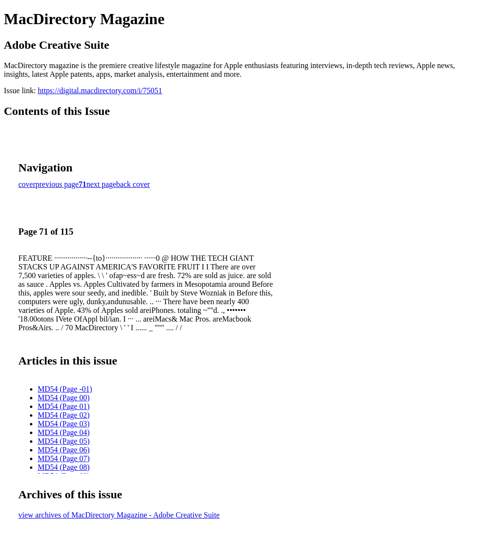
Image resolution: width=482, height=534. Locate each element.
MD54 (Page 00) (64, 397)
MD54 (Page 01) (64, 406)
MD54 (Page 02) (64, 415)
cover (27, 184)
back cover (133, 184)
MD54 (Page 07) (64, 458)
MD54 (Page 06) (64, 450)
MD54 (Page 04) (64, 432)
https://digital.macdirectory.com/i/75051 (100, 90)
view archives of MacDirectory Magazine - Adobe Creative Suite (119, 515)
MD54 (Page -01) (65, 389)
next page (101, 184)
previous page (57, 184)
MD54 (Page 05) (64, 441)
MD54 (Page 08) (64, 467)
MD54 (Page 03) (64, 424)
